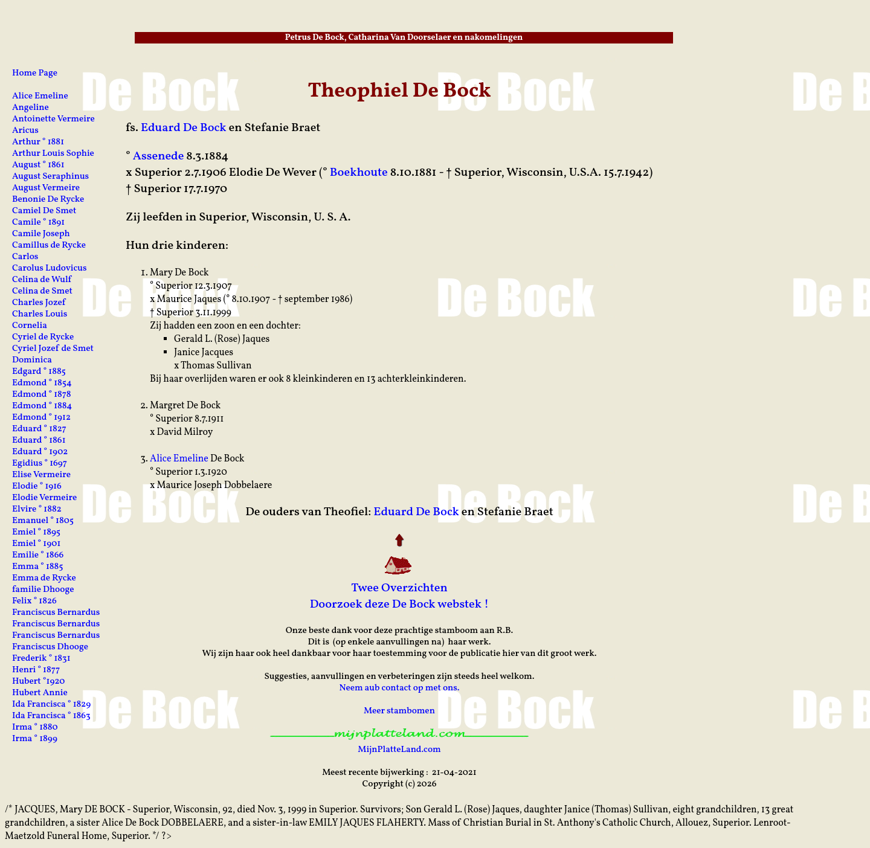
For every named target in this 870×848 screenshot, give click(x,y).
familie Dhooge (43, 589)
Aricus (25, 130)
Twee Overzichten (399, 588)
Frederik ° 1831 (41, 658)
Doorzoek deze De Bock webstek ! (399, 604)
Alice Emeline (179, 459)
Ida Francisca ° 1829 (51, 704)
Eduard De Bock (184, 128)
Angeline (30, 107)
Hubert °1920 (38, 681)
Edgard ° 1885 (39, 371)
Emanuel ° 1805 (43, 521)
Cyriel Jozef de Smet (53, 348)
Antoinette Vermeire (53, 119)
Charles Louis (39, 314)
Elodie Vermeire (44, 498)
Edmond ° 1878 (41, 394)
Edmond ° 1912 (41, 417)
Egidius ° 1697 (39, 463)
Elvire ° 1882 (37, 509)
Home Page (34, 73)
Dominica (32, 360)
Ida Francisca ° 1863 (51, 716)
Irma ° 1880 (35, 727)
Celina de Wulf (41, 280)
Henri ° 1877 (36, 670)
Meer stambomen (399, 711)
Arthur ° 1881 (38, 142)
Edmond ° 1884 (42, 406)
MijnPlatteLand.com (399, 750)
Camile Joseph (41, 234)
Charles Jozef (38, 303)
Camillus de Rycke (49, 245)
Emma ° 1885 (37, 567)
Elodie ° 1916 (37, 486)
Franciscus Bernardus (56, 612)
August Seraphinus (50, 176)
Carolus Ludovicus (49, 268)
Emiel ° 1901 (36, 544)
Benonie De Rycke (48, 199)
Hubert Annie (40, 693)
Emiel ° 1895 (36, 532)
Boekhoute (359, 172)
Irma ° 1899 (34, 739)
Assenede (158, 156)
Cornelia (29, 326)
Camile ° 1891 (38, 222)
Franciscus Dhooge (50, 647)
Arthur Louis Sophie (53, 153)
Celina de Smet (42, 291)
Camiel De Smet (44, 211)
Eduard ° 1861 (39, 440)
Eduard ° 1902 (40, 452)
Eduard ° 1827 (39, 429)
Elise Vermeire (41, 475)
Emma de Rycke (44, 578)
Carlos (25, 257)
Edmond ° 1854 (42, 383)
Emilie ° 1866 (37, 555)
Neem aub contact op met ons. (399, 688)
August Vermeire (46, 188)
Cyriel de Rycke (43, 337)
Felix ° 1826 (34, 601)
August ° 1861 (38, 165)
